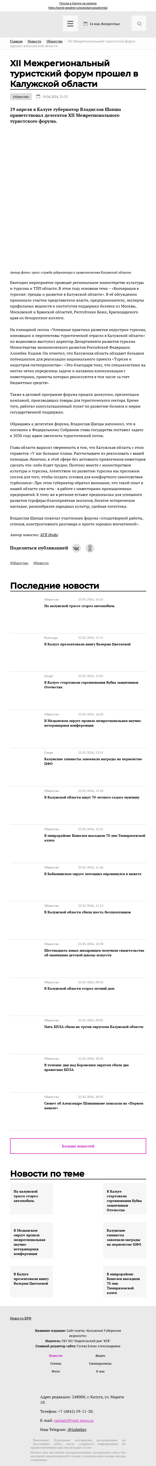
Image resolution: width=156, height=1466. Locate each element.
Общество (21, 96)
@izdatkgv (77, 1410)
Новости (55, 1335)
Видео (100, 1335)
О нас (100, 1351)
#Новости (41, 562)
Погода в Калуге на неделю (77, 3)
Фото (56, 1351)
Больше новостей (78, 1125)
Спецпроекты (100, 1343)
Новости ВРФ (20, 1297)
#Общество (19, 562)
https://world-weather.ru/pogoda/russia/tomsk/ (78, 8)
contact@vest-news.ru (74, 1400)
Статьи (55, 1343)
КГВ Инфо (49, 534)
